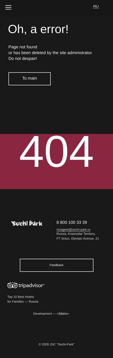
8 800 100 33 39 (71, 222)
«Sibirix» (63, 314)
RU (96, 6)
